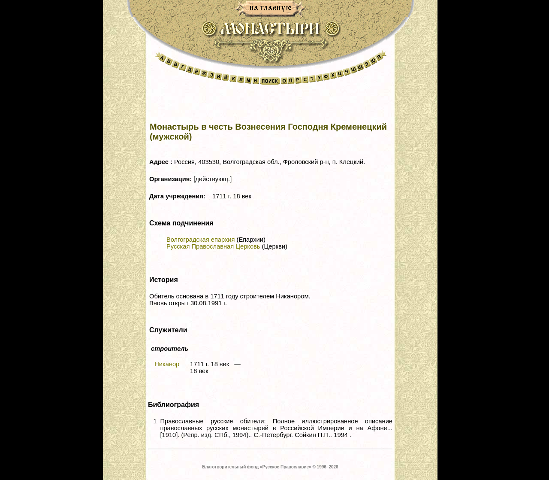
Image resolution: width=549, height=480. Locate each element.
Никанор (166, 364)
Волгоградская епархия (200, 239)
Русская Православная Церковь (213, 246)
